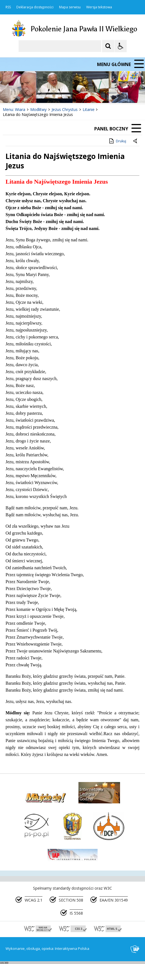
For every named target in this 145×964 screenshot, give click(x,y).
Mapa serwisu (70, 7)
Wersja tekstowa (99, 7)
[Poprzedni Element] (26, 93)
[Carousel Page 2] (59, 93)
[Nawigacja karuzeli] (33, 93)
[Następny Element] (40, 93)
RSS (8, 7)
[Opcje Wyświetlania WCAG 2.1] (121, 46)
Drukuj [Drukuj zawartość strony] (117, 140)
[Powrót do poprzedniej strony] (135, 141)
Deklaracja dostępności (35, 7)
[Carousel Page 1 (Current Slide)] (54, 93)
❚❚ (11, 92)
